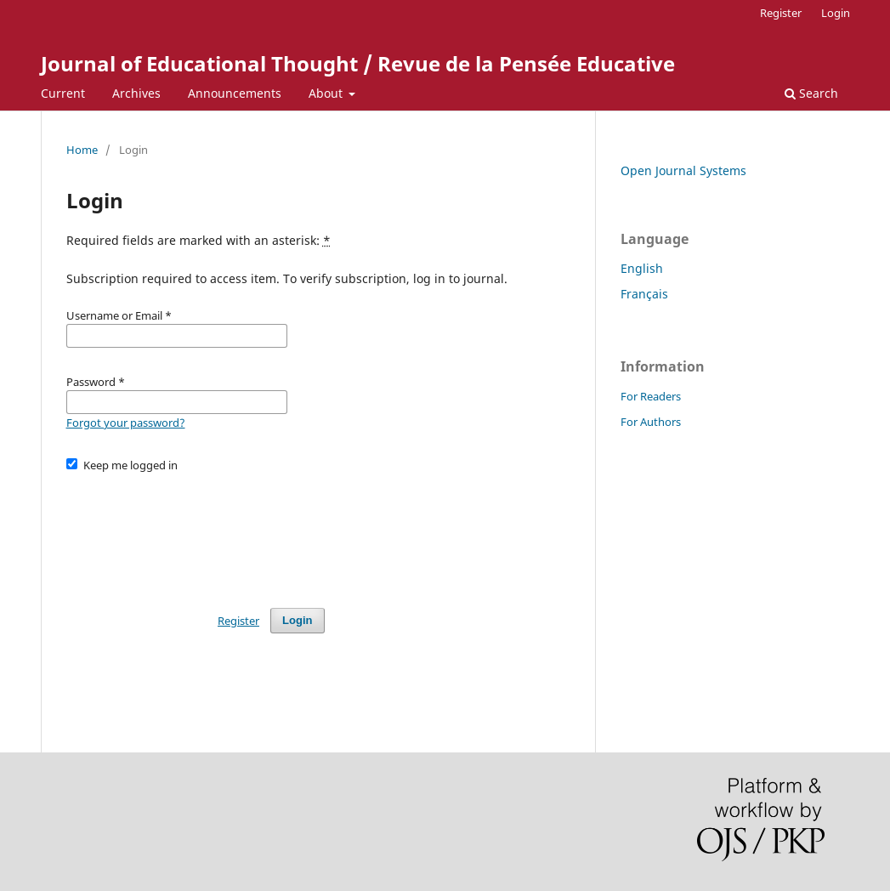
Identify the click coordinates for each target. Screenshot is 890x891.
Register (781, 12)
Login (835, 12)
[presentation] (195, 532)
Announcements (234, 93)
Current (63, 93)
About (327, 93)
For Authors (651, 421)
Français (644, 294)
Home (82, 149)
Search (811, 93)
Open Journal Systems (683, 170)
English (642, 268)
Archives (136, 93)
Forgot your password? (125, 422)
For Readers (651, 396)
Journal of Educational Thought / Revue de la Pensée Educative (358, 63)
